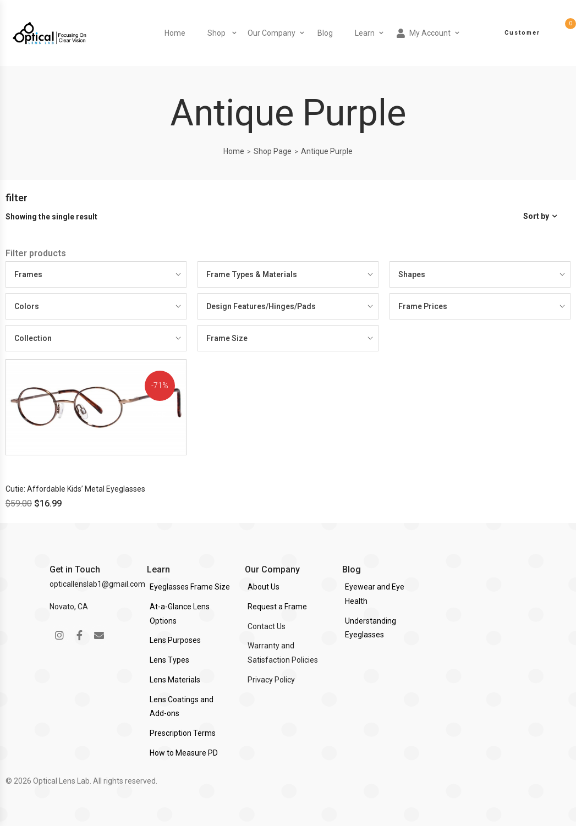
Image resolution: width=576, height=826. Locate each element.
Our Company (271, 33)
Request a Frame (277, 606)
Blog (325, 33)
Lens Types (169, 660)
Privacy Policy (271, 679)
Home (174, 33)
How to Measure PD (184, 752)
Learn (365, 33)
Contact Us (267, 626)
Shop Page (273, 151)
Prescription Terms (183, 733)
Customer (522, 32)
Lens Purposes (175, 640)
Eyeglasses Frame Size (190, 586)
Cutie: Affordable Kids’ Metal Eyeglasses (75, 488)
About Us (263, 586)
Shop (216, 33)
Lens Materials (175, 679)
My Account (424, 33)
